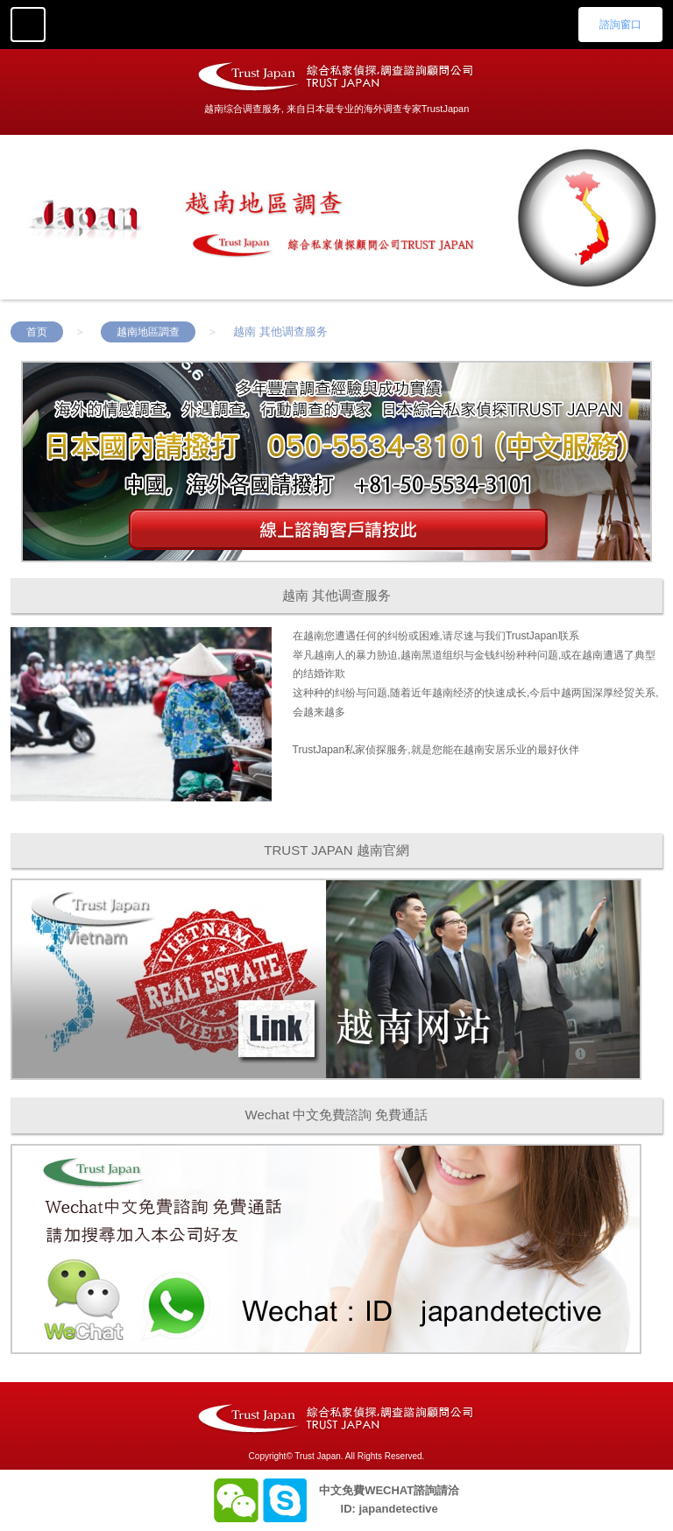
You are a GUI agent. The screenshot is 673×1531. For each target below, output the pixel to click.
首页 (36, 332)
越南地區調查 (148, 332)
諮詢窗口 (620, 24)
